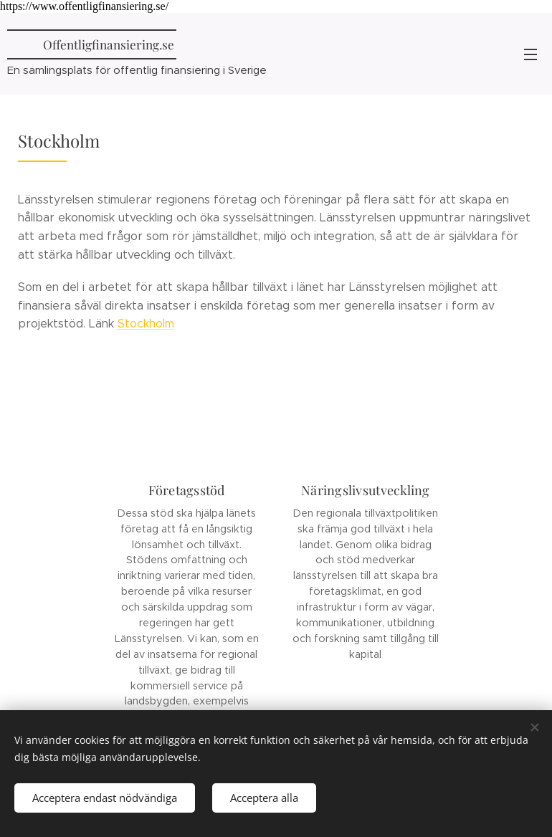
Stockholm (146, 324)
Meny (530, 54)
